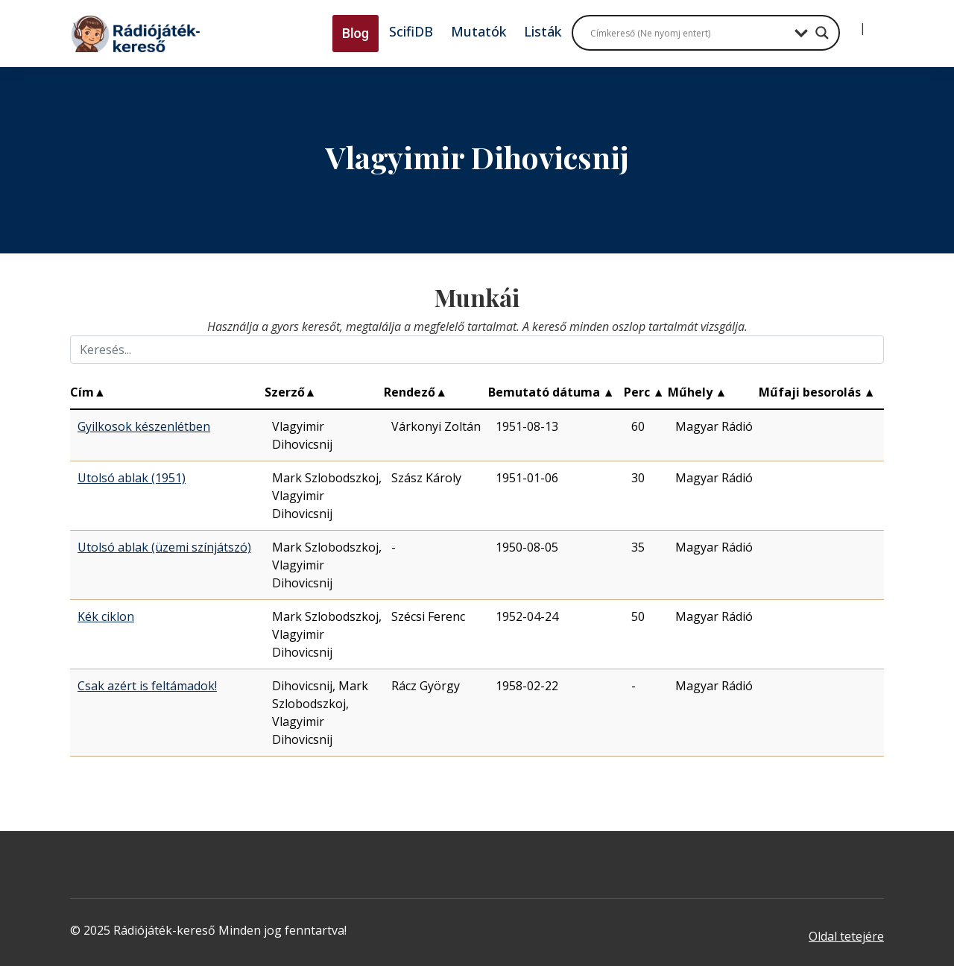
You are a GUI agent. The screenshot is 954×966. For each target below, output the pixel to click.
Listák (542, 31)
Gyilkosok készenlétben (144, 426)
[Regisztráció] (875, 22)
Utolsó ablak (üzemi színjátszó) (164, 547)
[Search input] (688, 32)
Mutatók (478, 31)
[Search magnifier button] (822, 32)
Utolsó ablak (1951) (132, 478)
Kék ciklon (106, 616)
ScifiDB (411, 31)
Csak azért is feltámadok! (147, 686)
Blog (355, 33)
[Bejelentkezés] (850, 22)
